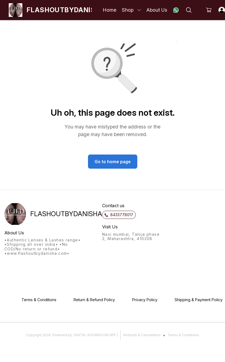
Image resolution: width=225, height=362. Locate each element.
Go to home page (113, 161)
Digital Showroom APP (95, 335)
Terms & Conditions (183, 335)
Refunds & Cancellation (142, 335)
